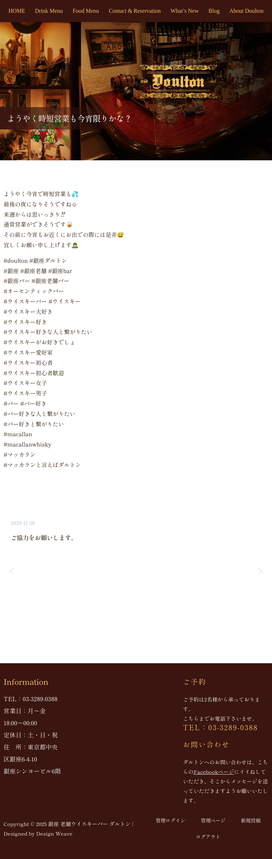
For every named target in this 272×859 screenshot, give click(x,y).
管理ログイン (170, 820)
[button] (11, 570)
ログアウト (208, 836)
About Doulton (247, 11)
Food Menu (86, 11)
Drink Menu (49, 11)
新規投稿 (251, 820)
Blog (214, 11)
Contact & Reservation (135, 11)
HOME (16, 11)
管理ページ (213, 820)
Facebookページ (214, 771)
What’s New (185, 11)
